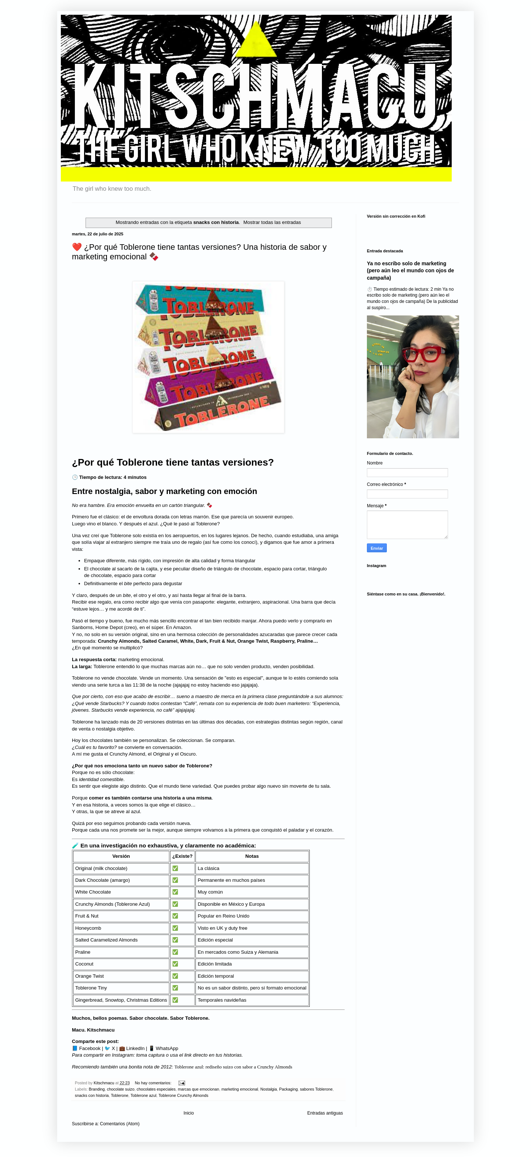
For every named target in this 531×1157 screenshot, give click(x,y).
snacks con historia (92, 1095)
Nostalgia (268, 1089)
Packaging (288, 1089)
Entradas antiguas (325, 1113)
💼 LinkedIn (132, 1048)
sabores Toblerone (316, 1089)
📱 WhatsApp (163, 1048)
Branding (97, 1089)
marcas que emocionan (198, 1089)
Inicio (189, 1113)
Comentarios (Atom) (119, 1123)
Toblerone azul (143, 1095)
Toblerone (119, 1095)
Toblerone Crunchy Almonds (183, 1095)
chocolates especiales (156, 1089)
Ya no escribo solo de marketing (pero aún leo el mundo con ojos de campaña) (410, 270)
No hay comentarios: (154, 1083)
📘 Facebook (86, 1048)
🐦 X (109, 1048)
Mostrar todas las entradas (272, 222)
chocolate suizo (120, 1089)
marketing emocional (239, 1089)
